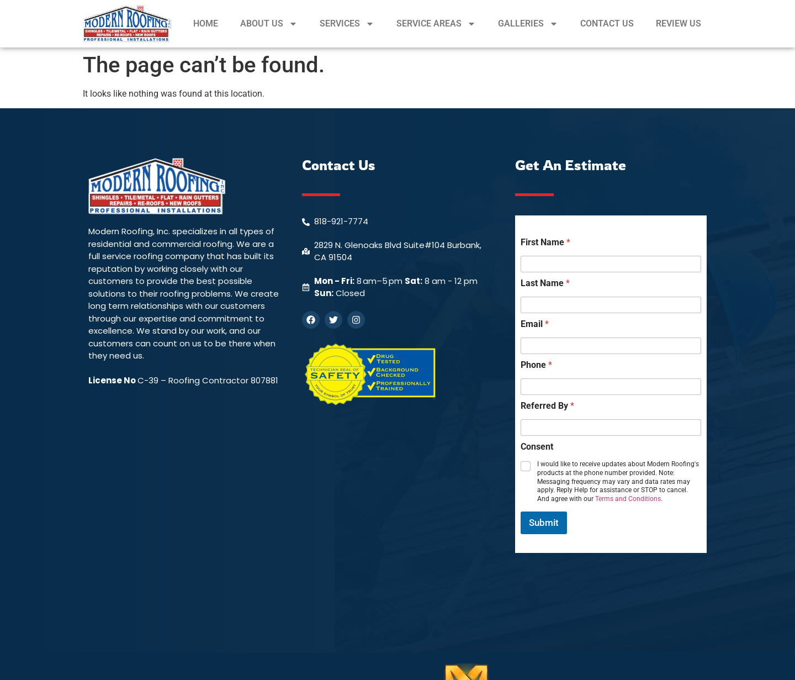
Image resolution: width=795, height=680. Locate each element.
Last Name (545, 283)
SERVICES (347, 24)
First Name (545, 242)
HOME (205, 23)
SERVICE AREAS (436, 24)
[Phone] (611, 386)
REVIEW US (678, 23)
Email (535, 324)
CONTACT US (607, 23)
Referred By (547, 405)
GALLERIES (528, 24)
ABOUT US (269, 24)
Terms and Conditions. (628, 499)
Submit (544, 522)
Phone (536, 365)
